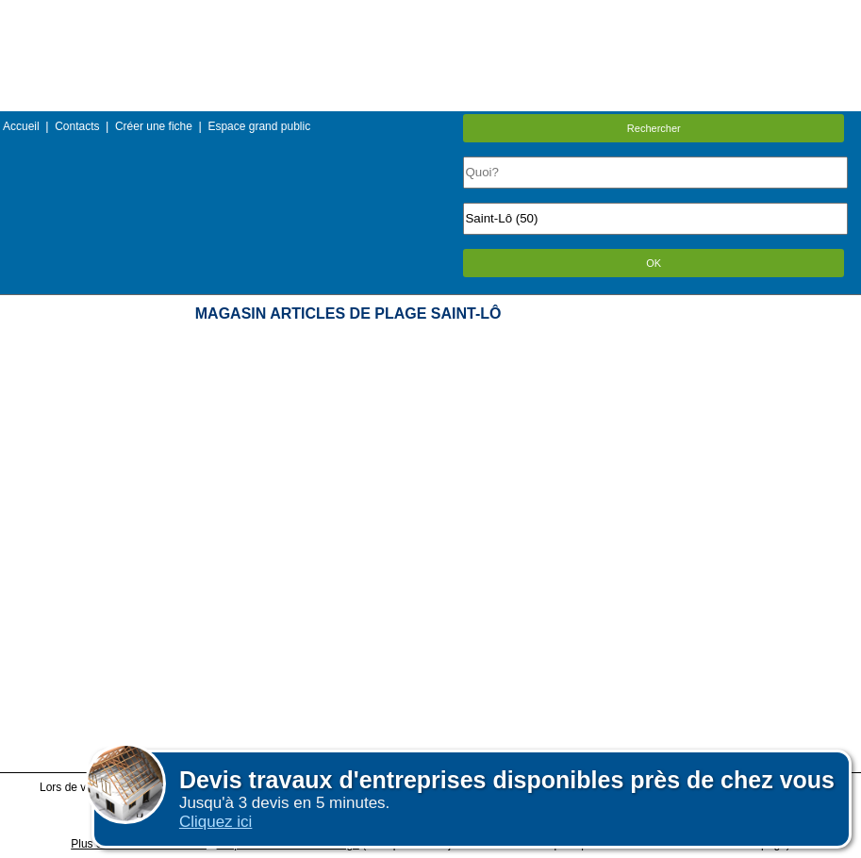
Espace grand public (258, 126)
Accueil (21, 126)
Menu (430, 14)
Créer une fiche (153, 126)
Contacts (77, 126)
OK (653, 263)
